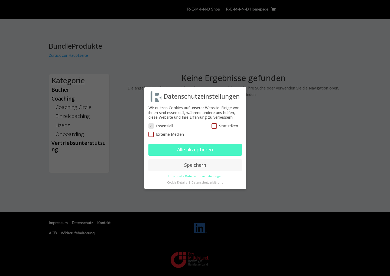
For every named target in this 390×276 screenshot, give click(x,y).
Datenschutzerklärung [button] (207, 181)
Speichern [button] (195, 163)
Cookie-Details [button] (177, 181)
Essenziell (160, 124)
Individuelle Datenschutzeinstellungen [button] (195, 175)
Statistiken (225, 124)
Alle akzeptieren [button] (195, 148)
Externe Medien (166, 132)
